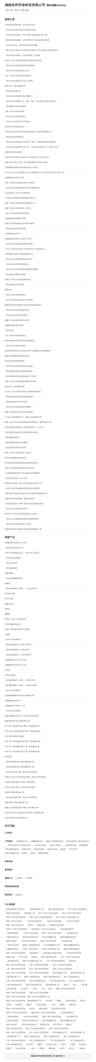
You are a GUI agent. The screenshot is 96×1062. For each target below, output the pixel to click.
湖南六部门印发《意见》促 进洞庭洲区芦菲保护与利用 (26, 162)
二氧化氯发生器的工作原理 (15, 448)
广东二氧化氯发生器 (77, 981)
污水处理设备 (11, 989)
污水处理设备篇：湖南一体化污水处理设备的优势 (24, 504)
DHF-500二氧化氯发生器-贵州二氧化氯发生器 (22, 741)
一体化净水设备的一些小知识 (16, 478)
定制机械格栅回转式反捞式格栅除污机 (19, 695)
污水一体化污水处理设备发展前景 (18, 76)
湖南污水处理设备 (13, 913)
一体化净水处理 (12, 945)
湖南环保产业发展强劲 (13, 152)
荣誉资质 (9, 861)
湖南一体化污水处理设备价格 (40, 917)
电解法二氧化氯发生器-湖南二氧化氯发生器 (22, 808)
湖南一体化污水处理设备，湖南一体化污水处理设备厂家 (28, 997)
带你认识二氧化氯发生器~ (15, 386)
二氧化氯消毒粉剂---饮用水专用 (17, 650)
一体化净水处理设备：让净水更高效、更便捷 (22, 55)
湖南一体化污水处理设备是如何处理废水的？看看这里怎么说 (28, 422)
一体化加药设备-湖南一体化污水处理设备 (21, 797)
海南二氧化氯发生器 (32, 977)
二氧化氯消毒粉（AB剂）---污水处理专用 (21, 588)
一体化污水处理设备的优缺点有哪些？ (19, 244)
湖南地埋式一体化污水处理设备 (43, 929)
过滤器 (7, 634)
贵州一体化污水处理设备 (62, 969)
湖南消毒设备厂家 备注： (16, 909)
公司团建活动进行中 (12, 234)
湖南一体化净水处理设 (15, 925)
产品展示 (9, 841)
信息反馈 (18, 895)
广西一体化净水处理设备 (55, 961)
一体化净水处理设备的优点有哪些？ (19, 96)
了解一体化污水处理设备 (14, 111)
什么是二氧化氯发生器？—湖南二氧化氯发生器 (23, 417)
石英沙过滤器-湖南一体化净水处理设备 (20, 787)
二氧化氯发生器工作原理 (14, 285)
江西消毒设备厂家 (13, 977)
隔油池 (7, 609)
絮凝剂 (29, 1005)
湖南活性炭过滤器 (57, 925)
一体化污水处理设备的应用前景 (17, 213)
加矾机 (7, 583)
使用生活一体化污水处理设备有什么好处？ (21, 514)
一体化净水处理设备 (12, 558)
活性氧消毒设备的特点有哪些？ (17, 442)
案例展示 (9, 870)
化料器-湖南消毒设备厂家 (15, 792)
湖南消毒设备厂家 (37, 909)
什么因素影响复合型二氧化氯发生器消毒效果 (22, 473)
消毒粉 (58, 1001)
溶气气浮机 (9, 599)
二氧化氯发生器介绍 (12, 91)
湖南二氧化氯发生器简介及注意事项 (19, 412)
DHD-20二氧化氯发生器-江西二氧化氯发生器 (22, 751)
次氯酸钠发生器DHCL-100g (15, 543)
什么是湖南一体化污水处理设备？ (18, 193)
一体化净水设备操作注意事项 (16, 315)
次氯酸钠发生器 (36, 841)
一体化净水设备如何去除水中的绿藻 (19, 300)
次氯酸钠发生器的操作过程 (15, 218)
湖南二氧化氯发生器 (56, 909)
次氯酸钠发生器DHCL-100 (15, 706)
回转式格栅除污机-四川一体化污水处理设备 (22, 716)
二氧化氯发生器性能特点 (14, 137)
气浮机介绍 (9, 330)
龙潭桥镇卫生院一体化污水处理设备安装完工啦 (23, 483)
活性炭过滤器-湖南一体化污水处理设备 (20, 782)
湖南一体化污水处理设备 (51, 933)
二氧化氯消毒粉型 (67, 929)
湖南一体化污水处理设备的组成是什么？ (20, 203)
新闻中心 (9, 878)
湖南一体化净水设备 (48, 941)
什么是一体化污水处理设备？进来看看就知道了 (23, 392)
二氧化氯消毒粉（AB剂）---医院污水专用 (21, 685)
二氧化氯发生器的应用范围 (15, 228)
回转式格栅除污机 (12, 853)
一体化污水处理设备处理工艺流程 (18, 524)
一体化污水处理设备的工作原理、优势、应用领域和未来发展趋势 (30, 142)
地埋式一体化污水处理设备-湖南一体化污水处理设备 (25, 777)
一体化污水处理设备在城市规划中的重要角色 (22, 188)
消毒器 (62, 1005)
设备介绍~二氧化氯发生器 (15, 86)
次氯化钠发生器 (12, 937)
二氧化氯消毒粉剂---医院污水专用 (18, 645)
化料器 (7, 670)
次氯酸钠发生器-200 (12, 701)
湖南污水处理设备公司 (51, 949)
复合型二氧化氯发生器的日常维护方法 (19, 468)
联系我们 (9, 895)
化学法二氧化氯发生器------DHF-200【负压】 (22, 553)
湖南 (50, 989)
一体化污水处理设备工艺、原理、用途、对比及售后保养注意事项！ (31, 101)
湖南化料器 (41, 925)
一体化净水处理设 (72, 921)
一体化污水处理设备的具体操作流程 (19, 366)
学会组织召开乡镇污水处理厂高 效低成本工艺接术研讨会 (27, 157)
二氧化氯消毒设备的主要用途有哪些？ (19, 397)
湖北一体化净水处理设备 (39, 965)
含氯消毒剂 (33, 953)
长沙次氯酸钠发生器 (52, 945)
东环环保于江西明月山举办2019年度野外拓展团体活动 (26, 493)
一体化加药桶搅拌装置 (13, 578)
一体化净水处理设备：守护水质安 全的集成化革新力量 (26, 35)
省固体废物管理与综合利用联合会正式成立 (21, 167)
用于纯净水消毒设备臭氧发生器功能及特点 (21, 463)
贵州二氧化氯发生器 (37, 981)
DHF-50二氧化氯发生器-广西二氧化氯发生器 (22, 746)
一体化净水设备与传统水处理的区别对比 (20, 30)
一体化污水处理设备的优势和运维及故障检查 (22, 488)
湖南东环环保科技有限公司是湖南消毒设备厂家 (23, 529)
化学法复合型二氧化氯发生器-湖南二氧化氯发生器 (24, 813)
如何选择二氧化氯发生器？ (15, 127)
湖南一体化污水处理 (14, 921)
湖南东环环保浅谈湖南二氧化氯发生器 (19, 499)
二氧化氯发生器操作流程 (51, 953)
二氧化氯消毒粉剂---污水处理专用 (18, 655)
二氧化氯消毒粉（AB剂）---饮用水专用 (20, 680)
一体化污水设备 (11, 563)
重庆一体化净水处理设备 (15, 965)
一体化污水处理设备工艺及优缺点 (18, 122)
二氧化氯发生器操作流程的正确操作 (19, 371)
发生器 (66, 985)
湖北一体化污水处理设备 (71, 913)
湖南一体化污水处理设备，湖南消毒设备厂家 (23, 1001)
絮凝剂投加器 (43, 853)
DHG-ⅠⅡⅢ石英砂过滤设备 (14, 736)
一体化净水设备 (40, 845)
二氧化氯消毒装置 (12, 437)
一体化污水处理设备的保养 (15, 346)
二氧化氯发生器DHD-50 (14, 548)
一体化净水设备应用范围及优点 (17, 264)
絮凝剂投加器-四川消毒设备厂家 (17, 721)
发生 (74, 985)
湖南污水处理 (11, 941)
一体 (42, 989)
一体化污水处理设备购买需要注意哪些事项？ (22, 519)
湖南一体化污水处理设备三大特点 (18, 208)
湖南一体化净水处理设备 (15, 917)
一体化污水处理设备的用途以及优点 (19, 259)
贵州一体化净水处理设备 (62, 965)
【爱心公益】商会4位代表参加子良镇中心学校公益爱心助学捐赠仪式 (31, 50)
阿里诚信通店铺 (12, 886)
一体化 (34, 989)
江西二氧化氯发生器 (14, 985)
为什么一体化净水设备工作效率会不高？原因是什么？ (26, 249)
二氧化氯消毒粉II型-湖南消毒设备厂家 (19, 762)
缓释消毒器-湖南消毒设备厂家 (16, 802)
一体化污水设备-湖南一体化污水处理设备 (21, 772)
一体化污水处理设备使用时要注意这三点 (20, 198)
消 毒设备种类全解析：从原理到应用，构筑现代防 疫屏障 (27, 40)
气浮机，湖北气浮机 (30, 949)
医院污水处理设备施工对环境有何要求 (19, 223)
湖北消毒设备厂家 (78, 973)
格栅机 (7, 614)
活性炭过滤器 (10, 594)
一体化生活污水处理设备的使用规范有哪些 (21, 269)
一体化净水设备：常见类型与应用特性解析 (21, 45)
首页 (17, 10)
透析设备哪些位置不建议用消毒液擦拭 (19, 341)
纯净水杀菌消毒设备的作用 (15, 458)
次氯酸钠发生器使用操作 (14, 325)
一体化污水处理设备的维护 (15, 116)
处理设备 (72, 961)
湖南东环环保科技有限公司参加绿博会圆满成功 (23, 305)
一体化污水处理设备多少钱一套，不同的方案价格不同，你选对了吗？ (32, 147)
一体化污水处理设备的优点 (15, 295)
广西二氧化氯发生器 (57, 981)
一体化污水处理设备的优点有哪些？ (19, 407)
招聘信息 (8, 290)
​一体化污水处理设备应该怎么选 (17, 71)
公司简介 (9, 833)
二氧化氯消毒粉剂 (12, 849)
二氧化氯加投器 (11, 568)
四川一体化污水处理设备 (77, 909)
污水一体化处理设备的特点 (15, 335)
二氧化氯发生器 (21, 841)
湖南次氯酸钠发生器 (68, 937)
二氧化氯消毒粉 (12, 933)
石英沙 (82, 1001)
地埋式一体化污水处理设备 (15, 619)
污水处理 (24, 989)
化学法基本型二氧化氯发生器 (16, 818)
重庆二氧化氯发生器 (52, 977)
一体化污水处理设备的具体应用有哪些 (19, 65)
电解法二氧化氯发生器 (54, 841)
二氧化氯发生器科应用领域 (15, 106)
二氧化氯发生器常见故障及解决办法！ (19, 254)
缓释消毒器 (9, 573)
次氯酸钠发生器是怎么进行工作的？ (19, 239)
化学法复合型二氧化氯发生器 (77, 841)
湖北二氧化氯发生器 (71, 977)
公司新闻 (28, 878)
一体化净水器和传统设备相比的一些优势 (20, 376)
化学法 (62, 1048)
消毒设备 (72, 1005)
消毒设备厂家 (29, 913)
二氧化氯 (83, 985)
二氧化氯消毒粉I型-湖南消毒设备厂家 (19, 767)
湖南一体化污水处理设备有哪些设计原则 (20, 381)
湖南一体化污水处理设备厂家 (67, 917)
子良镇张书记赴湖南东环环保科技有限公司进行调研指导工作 (28, 132)
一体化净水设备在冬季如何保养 (17, 310)
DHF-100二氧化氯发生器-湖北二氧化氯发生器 (22, 731)
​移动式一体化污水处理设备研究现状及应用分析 (23, 60)
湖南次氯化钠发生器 (30, 937)
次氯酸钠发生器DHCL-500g (15, 665)
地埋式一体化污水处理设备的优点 (18, 279)
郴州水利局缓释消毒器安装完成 (17, 356)
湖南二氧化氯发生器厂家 (32, 961)
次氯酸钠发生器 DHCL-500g (16, 660)
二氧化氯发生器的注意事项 (15, 274)
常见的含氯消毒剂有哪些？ (15, 361)
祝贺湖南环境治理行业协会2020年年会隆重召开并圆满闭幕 (28, 351)
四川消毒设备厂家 (60, 973)
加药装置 (8, 757)
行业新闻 (18, 878)
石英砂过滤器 (39, 849)
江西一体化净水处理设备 (15, 969)
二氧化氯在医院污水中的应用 (16, 402)
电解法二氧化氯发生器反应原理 (17, 320)
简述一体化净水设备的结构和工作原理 (19, 183)
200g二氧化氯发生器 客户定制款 (17, 629)
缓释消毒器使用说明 (71, 949)
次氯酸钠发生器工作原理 (14, 178)
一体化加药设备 (70, 845)
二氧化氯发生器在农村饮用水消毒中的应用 (21, 432)
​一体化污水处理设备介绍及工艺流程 (19, 81)
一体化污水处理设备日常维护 (16, 509)
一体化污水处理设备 (12, 639)
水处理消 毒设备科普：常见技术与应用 (20, 25)
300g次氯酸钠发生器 (13, 624)
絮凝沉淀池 (9, 604)
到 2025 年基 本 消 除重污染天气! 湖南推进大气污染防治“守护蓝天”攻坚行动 (34, 172)
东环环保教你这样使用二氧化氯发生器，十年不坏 (24, 427)
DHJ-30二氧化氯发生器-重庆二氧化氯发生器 (22, 726)
